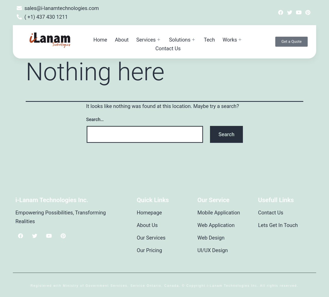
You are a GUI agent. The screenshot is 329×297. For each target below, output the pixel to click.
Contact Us (168, 48)
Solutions (182, 40)
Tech (209, 40)
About (122, 40)
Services (148, 40)
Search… (95, 119)
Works (233, 40)
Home (100, 40)
